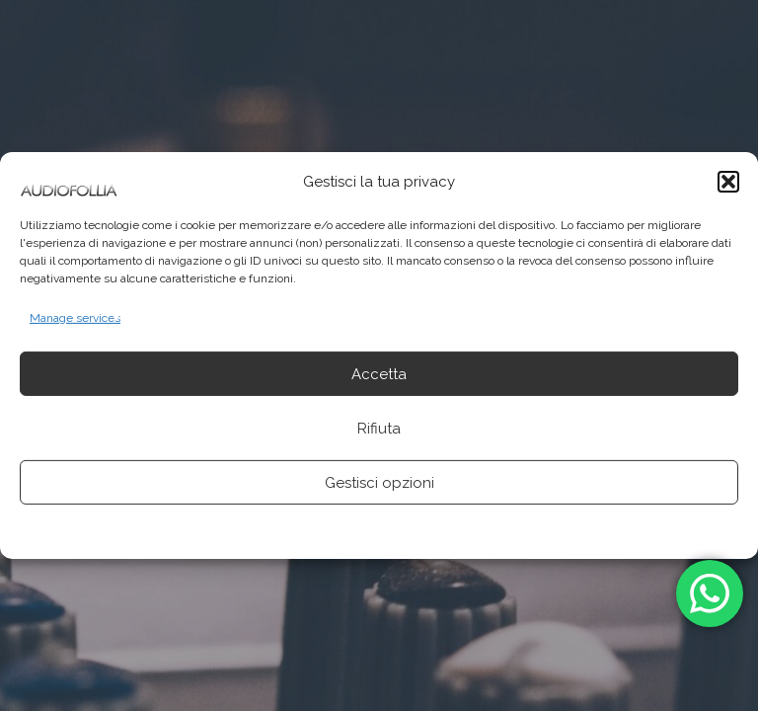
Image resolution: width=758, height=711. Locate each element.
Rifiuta (379, 428)
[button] (728, 182)
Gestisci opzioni (379, 483)
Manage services (75, 318)
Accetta (379, 374)
